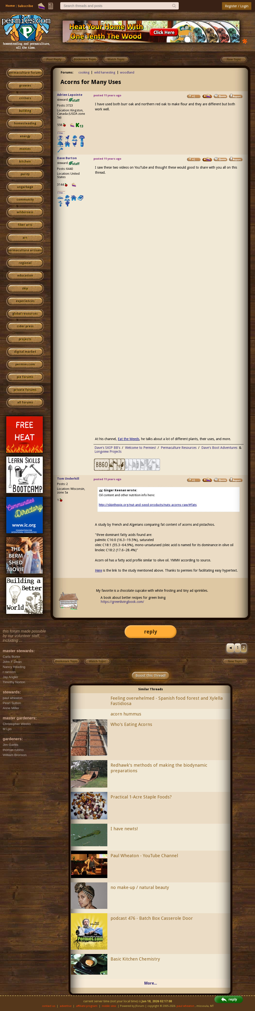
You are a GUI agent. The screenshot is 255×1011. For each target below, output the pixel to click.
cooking (84, 72)
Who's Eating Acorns (131, 724)
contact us (48, 1006)
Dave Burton (67, 158)
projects (25, 339)
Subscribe (25, 6)
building (25, 111)
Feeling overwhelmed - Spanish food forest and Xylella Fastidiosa (166, 701)
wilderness (25, 212)
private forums (25, 390)
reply (150, 632)
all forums (25, 402)
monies (25, 149)
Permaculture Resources (178, 448)
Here (98, 570)
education (25, 275)
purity (25, 174)
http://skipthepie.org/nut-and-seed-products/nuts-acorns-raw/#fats (148, 505)
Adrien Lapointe (69, 95)
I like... (61, 133)
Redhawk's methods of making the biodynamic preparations (158, 768)
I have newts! (124, 828)
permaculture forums (25, 72)
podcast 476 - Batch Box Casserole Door (151, 918)
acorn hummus (125, 713)
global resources (25, 313)
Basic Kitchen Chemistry (135, 959)
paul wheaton (185, 1006)
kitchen (25, 161)
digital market (25, 351)
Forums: (67, 72)
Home (10, 6)
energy (25, 136)
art (25, 237)
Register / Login (236, 6)
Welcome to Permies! (140, 448)
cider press (25, 326)
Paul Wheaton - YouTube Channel (144, 855)
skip (25, 288)
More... (150, 983)
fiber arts (25, 225)
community (25, 199)
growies (25, 85)
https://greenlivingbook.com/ (122, 601)
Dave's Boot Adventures (219, 448)
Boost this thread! (151, 675)
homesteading (25, 123)
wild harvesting (104, 72)
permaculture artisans (25, 250)
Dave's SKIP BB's (107, 448)
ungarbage (25, 187)
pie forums (25, 377)
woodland (127, 72)
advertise (65, 1006)
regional (25, 263)
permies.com (25, 364)
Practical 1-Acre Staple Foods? (141, 796)
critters (25, 98)
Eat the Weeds (128, 439)
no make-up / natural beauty (139, 887)
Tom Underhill (68, 478)
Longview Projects (107, 451)
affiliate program (86, 1006)
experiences (25, 301)
